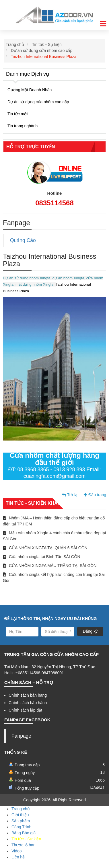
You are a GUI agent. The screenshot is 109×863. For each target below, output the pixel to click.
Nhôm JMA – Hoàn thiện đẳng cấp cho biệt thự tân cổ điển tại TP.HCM (54, 521)
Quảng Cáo (23, 240)
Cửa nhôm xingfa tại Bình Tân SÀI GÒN (41, 556)
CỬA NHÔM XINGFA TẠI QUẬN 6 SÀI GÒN (45, 548)
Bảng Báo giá (23, 833)
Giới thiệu (20, 815)
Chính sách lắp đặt (25, 710)
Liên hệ (18, 857)
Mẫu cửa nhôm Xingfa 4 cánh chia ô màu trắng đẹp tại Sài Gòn (54, 536)
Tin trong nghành (22, 126)
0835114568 (54, 203)
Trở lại (70, 494)
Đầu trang (94, 494)
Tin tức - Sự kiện (47, 44)
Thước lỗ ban (23, 845)
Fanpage (21, 736)
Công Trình (21, 827)
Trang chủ (15, 44)
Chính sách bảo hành (28, 702)
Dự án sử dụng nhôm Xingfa (26, 278)
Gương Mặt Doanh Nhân (29, 89)
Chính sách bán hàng (28, 695)
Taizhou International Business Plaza (44, 56)
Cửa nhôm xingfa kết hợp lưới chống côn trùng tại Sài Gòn (54, 577)
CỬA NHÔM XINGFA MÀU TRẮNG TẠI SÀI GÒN (49, 565)
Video (16, 851)
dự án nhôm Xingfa (68, 278)
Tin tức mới (17, 114)
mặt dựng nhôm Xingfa (34, 284)
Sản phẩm (20, 821)
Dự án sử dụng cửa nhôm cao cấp (41, 50)
